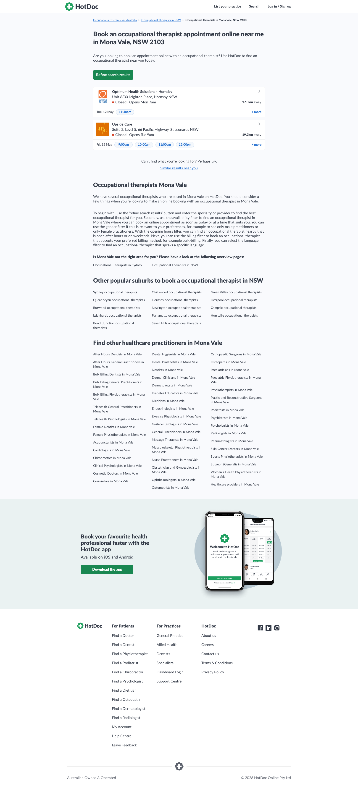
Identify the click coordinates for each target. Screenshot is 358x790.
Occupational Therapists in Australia (115, 20)
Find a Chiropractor (127, 672)
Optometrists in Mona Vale (170, 487)
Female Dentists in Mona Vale (114, 427)
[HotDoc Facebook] (260, 628)
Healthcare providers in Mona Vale (235, 484)
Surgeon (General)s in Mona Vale (233, 464)
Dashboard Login (170, 672)
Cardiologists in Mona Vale (111, 450)
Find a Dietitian (124, 690)
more (256, 112)
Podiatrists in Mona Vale (227, 410)
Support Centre (169, 681)
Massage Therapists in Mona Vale (175, 439)
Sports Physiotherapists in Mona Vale (237, 456)
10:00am (144, 144)
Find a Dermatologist (128, 709)
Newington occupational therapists (176, 308)
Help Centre (121, 736)
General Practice (170, 636)
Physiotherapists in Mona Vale (232, 390)
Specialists (165, 663)
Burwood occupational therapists (116, 308)
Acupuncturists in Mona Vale (113, 442)
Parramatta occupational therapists (176, 315)
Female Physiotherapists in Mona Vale (119, 434)
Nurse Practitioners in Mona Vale (175, 460)
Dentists (163, 654)
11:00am (164, 144)
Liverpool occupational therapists (234, 300)
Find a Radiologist (126, 718)
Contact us (210, 654)
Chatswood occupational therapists (177, 292)
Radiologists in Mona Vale (228, 433)
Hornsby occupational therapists (175, 300)
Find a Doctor (123, 636)
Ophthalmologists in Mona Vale (173, 480)
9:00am (123, 144)
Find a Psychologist (127, 681)
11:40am (125, 112)
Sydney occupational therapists (115, 292)
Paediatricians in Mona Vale (230, 370)
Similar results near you (179, 168)
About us (208, 636)
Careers (207, 645)
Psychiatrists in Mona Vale (229, 418)
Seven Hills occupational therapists (176, 323)
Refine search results (113, 75)
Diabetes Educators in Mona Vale (175, 393)
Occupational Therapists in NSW (161, 20)
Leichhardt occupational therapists (117, 315)
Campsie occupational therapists (233, 308)
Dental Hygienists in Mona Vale (173, 354)
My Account (122, 727)
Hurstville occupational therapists (234, 315)
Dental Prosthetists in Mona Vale (175, 362)
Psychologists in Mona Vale (229, 425)
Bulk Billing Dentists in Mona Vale (116, 374)
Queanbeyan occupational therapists (119, 300)
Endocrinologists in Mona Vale (173, 408)
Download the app (107, 569)
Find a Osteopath (126, 699)
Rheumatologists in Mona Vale (232, 441)
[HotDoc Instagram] (277, 628)
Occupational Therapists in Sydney (117, 265)
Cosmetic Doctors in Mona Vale (115, 473)
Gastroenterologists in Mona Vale (175, 424)
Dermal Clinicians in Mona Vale (173, 377)
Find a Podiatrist (125, 663)
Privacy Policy (212, 672)
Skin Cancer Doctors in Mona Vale (235, 449)
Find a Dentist (123, 645)
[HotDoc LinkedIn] (268, 628)
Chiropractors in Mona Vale (112, 458)
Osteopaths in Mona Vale (228, 362)
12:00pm (185, 144)
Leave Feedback (124, 745)
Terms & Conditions (217, 663)
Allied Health (167, 645)
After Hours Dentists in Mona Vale (117, 354)
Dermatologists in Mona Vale (172, 385)
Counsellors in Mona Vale (110, 481)
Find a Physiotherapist (130, 654)
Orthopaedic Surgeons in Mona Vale (236, 354)
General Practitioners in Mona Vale (176, 432)
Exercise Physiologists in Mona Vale (176, 416)
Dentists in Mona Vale (167, 370)
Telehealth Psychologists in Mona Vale (119, 419)
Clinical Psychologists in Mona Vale (117, 465)
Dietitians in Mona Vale (168, 401)
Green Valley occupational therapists (236, 292)
